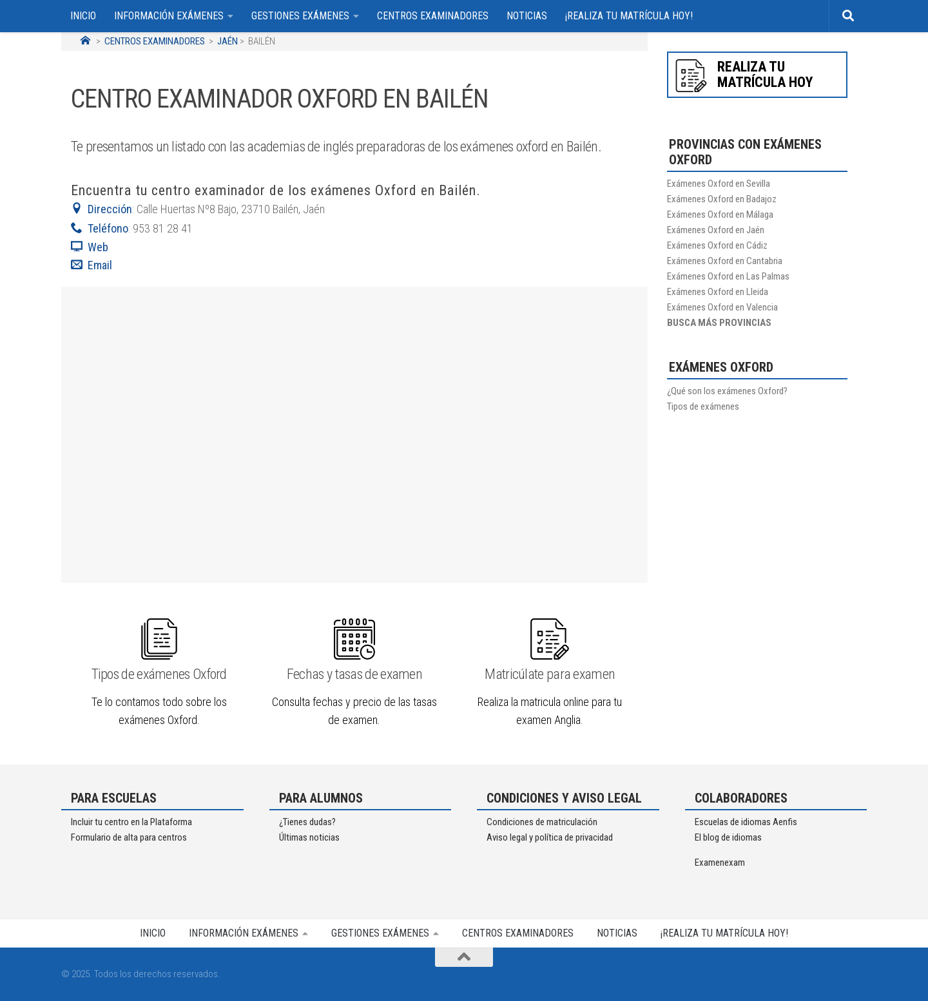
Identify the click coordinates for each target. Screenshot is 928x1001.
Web (89, 247)
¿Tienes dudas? (307, 822)
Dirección (101, 209)
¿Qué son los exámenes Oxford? (727, 391)
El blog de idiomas (728, 837)
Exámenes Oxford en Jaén (715, 230)
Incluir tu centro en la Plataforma (131, 822)
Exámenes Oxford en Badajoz (722, 199)
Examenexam (720, 862)
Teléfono (99, 228)
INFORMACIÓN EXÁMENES (169, 16)
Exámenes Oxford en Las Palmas (728, 276)
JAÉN (227, 41)
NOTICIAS (527, 16)
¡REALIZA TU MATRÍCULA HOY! (629, 16)
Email (93, 265)
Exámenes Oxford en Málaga (720, 214)
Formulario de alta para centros (129, 837)
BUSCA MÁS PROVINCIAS (719, 323)
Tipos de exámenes (703, 406)
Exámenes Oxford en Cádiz (717, 245)
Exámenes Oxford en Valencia (722, 307)
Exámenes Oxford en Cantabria (724, 261)
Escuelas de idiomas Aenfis (746, 822)
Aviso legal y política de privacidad (550, 837)
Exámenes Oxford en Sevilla (718, 183)
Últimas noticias (309, 837)
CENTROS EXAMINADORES (432, 16)
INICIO (83, 16)
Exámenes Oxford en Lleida (717, 292)
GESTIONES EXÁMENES (300, 16)
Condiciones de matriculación (542, 822)
